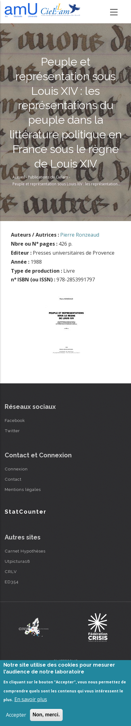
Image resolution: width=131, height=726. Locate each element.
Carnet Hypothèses (25, 550)
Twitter (12, 430)
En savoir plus (30, 699)
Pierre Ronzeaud (79, 234)
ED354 (12, 581)
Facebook (15, 420)
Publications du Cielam (48, 177)
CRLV (11, 571)
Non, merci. (46, 714)
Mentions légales (23, 489)
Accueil (18, 177)
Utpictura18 (17, 561)
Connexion (16, 468)
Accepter (16, 714)
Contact (13, 479)
